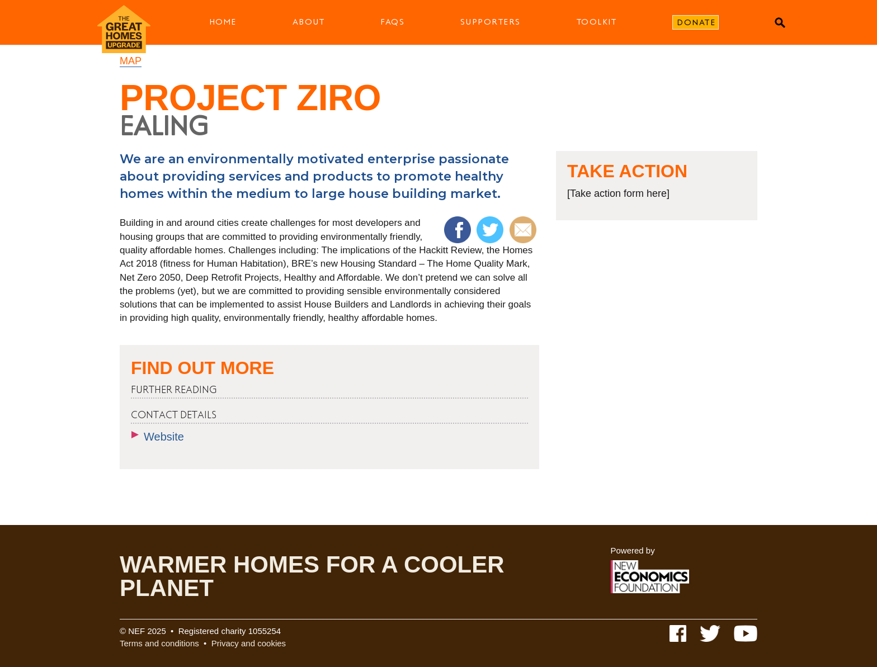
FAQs (392, 21)
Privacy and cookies (248, 643)
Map (131, 61)
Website (164, 437)
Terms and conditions (159, 643)
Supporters (490, 21)
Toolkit (597, 21)
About (309, 21)
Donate (696, 22)
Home (223, 21)
